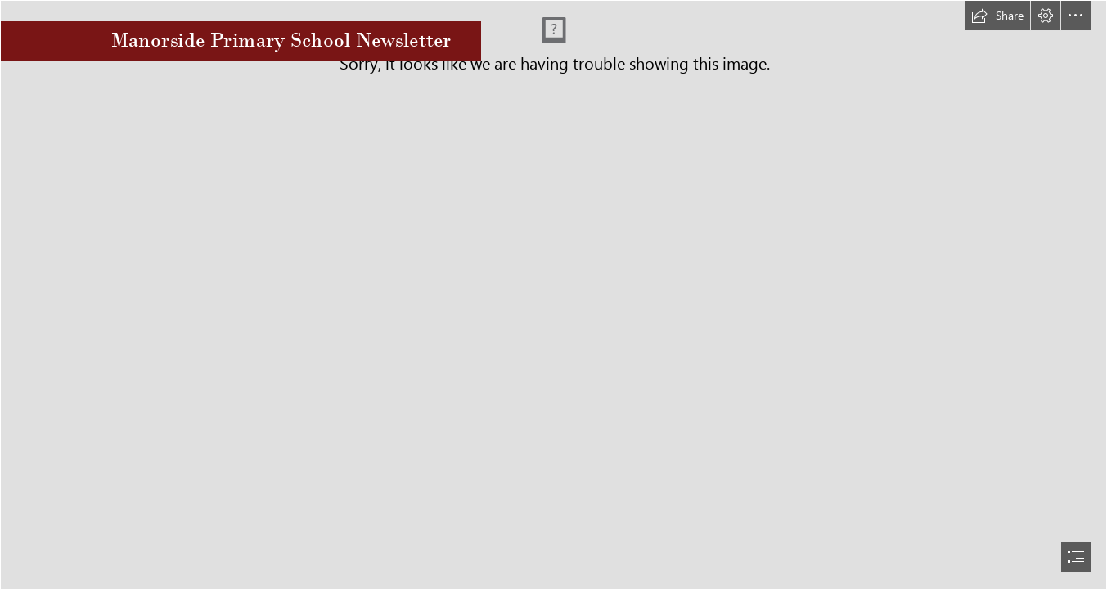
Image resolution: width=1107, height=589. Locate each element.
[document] (553, 294)
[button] (997, 15)
